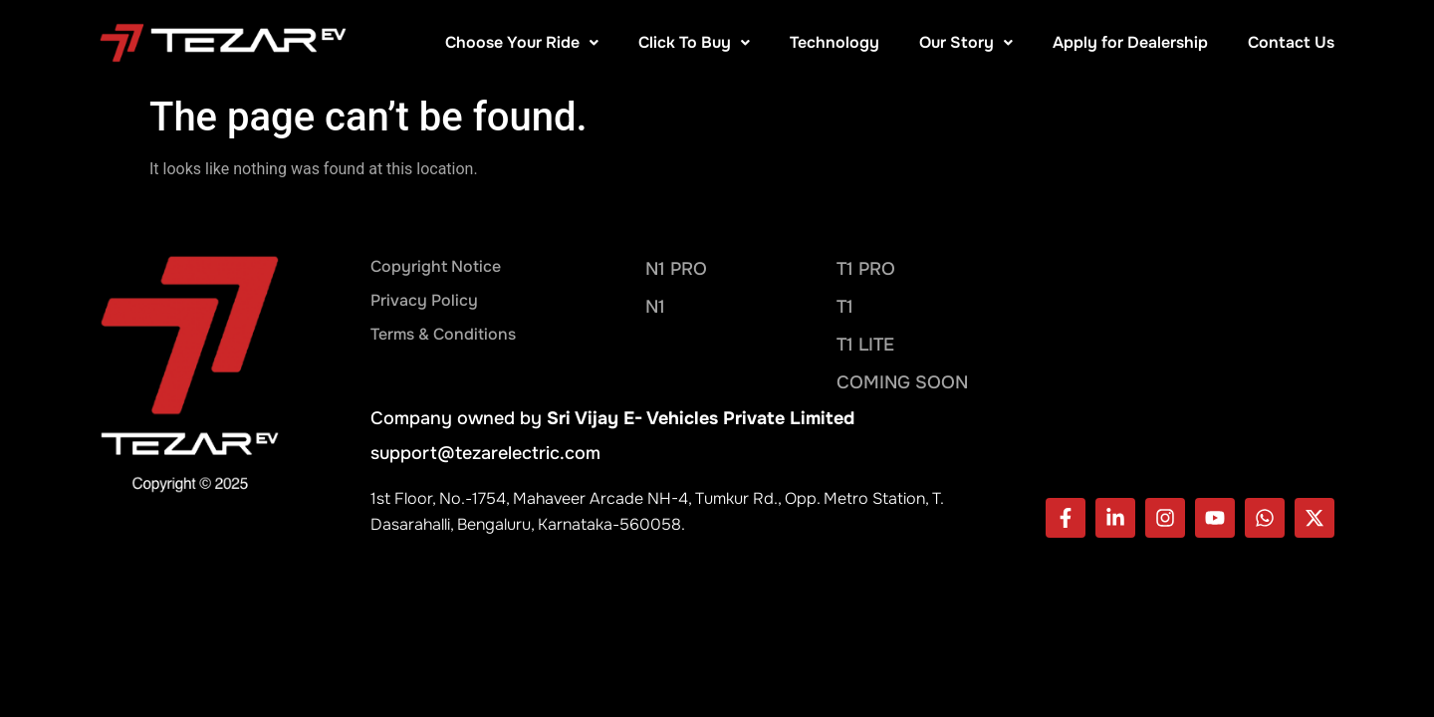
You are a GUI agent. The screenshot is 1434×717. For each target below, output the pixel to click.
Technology (834, 42)
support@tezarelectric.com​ (485, 453)
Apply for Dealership (1130, 42)
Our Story (966, 42)
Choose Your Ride (521, 42)
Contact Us (1291, 42)
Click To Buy (694, 42)
